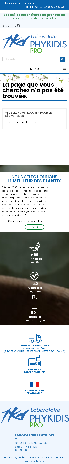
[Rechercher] (31, 59)
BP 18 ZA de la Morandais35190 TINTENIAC (31, 446)
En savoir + (34, 227)
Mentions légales (13, 457)
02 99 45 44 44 (54, 7)
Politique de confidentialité (37, 457)
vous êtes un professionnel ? (22, 3)
